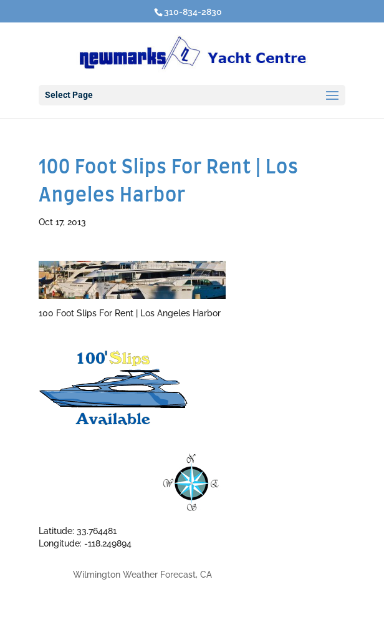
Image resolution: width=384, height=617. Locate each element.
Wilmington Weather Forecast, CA (142, 575)
